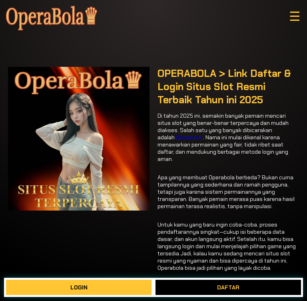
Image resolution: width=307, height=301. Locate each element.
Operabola (189, 137)
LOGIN (79, 287)
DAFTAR (228, 287)
